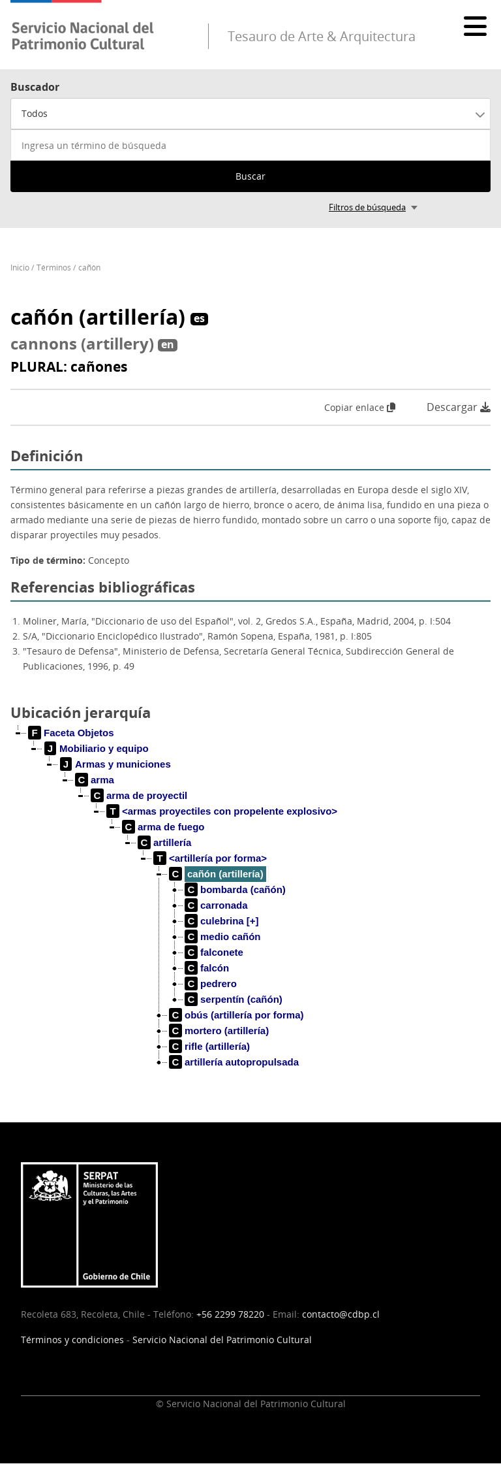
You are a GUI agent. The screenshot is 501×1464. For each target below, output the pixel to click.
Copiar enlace (359, 407)
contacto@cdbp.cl (341, 1314)
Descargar (459, 407)
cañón (89, 267)
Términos (54, 267)
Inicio (19, 267)
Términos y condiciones (72, 1339)
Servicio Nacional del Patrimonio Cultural (222, 1339)
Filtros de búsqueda (367, 207)
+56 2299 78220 (230, 1314)
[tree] (250, 908)
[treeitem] (71, 733)
